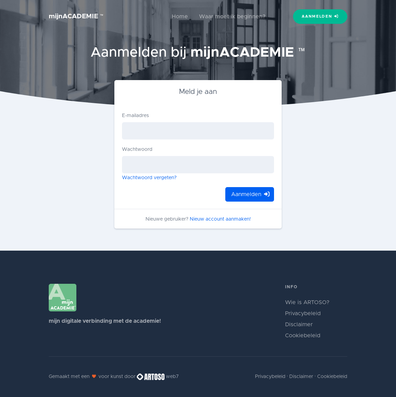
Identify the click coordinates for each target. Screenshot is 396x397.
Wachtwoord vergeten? (149, 177)
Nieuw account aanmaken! (220, 219)
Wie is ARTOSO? (307, 302)
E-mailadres (135, 115)
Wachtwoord (137, 149)
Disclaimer (299, 324)
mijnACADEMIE (76, 16)
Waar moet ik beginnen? (232, 16)
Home (180, 16)
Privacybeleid (303, 313)
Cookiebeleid (302, 335)
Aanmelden (320, 16)
